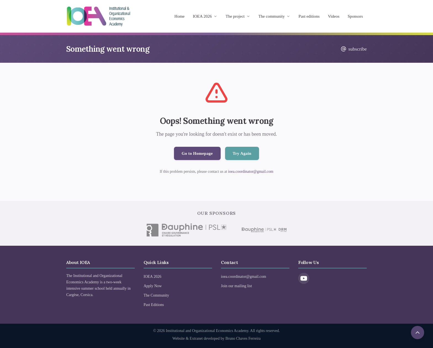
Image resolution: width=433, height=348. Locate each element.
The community (274, 16)
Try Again (242, 153)
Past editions (309, 16)
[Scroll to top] (417, 332)
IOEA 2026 (205, 16)
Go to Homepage (197, 153)
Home (180, 16)
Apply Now (153, 286)
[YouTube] (303, 278)
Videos (333, 16)
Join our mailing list (236, 286)
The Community (156, 295)
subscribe (354, 49)
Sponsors (355, 16)
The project (238, 16)
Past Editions (154, 305)
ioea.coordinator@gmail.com (250, 171)
